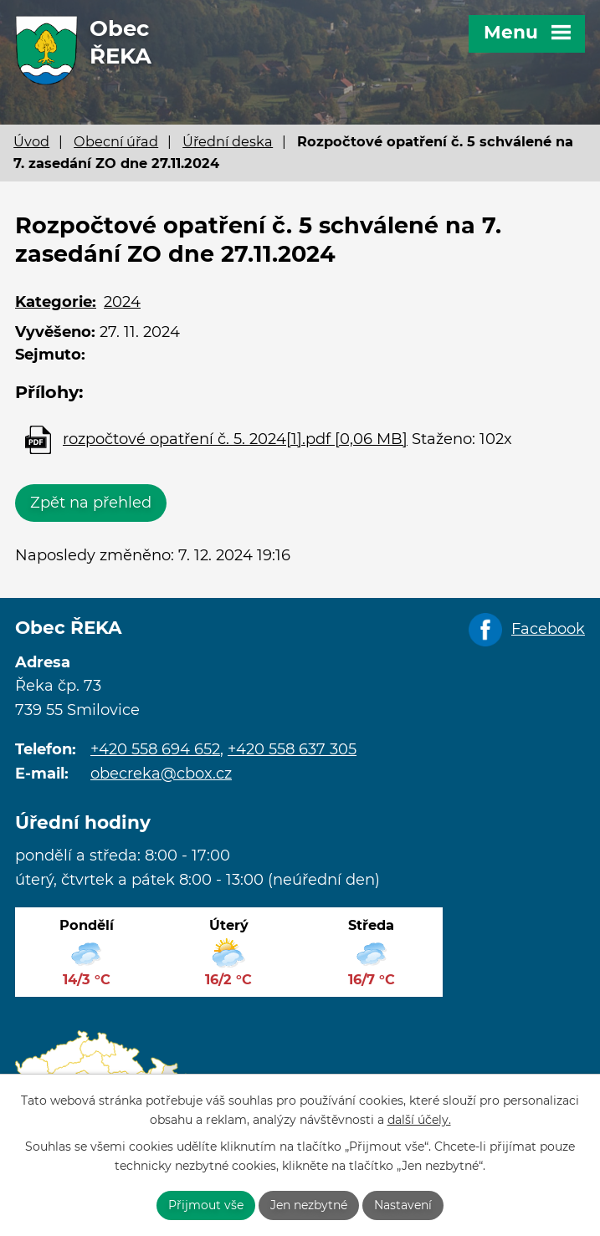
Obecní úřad (116, 141)
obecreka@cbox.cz (161, 773)
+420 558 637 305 (292, 749)
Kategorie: (55, 302)
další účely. (419, 1119)
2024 (122, 302)
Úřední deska (227, 141)
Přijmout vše (206, 1205)
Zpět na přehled (90, 502)
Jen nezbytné (308, 1205)
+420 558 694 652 (155, 749)
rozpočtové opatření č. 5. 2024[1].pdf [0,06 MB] (235, 439)
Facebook (548, 629)
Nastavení (403, 1205)
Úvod (31, 141)
